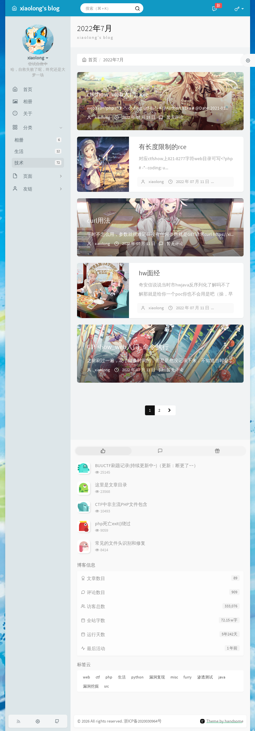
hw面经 (149, 273)
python (137, 677)
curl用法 (98, 220)
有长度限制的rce (162, 147)
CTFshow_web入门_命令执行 (128, 347)
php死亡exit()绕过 (113, 523)
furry (187, 677)
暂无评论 (175, 117)
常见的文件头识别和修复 (120, 543)
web (86, 677)
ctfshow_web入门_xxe (118, 94)
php (108, 677)
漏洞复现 (157, 677)
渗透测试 (205, 677)
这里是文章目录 (111, 485)
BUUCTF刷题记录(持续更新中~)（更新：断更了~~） (146, 465)
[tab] (103, 451)
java (221, 677)
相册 (37, 140)
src (106, 686)
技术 (37, 163)
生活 (37, 151)
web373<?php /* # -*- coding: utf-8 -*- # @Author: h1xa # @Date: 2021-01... (157, 108)
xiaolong (102, 117)
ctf (98, 677)
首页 (89, 60)
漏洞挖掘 (91, 686)
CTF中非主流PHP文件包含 (121, 504)
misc (174, 677)
